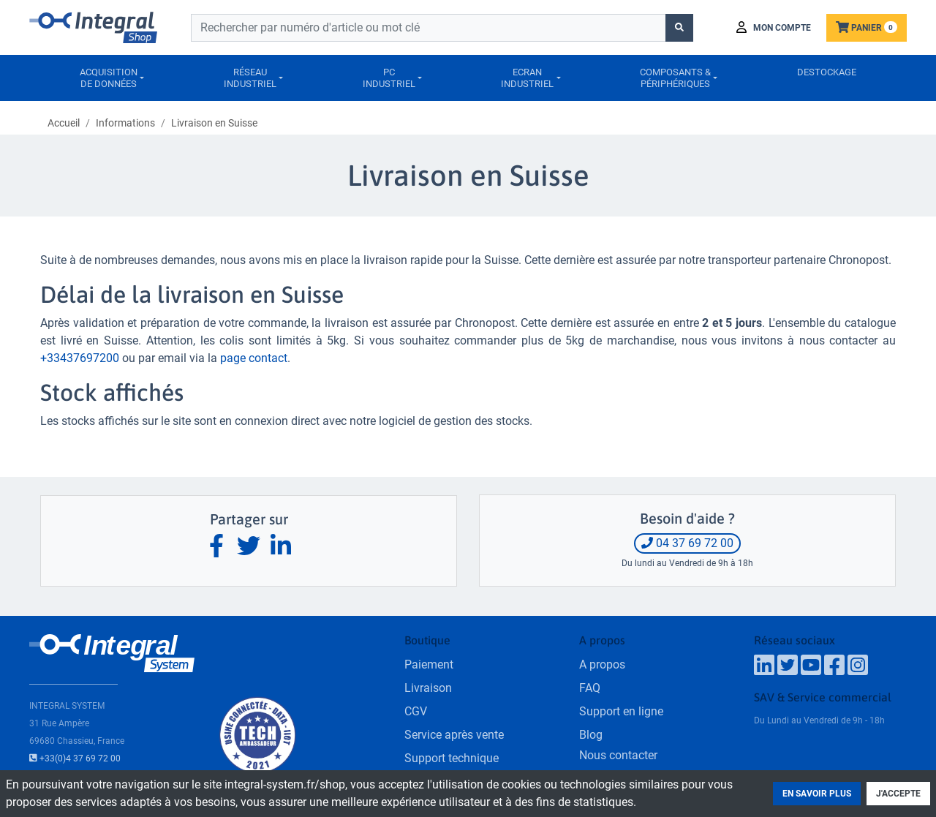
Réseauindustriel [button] (250, 78)
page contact (253, 358)
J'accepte (898, 793)
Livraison (428, 688)
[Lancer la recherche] (679, 28)
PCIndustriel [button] (389, 78)
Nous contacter (618, 755)
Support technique (451, 758)
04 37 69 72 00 (687, 543)
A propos (602, 664)
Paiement (428, 664)
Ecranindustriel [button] (527, 78)
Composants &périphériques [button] (675, 78)
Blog (591, 735)
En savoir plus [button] (816, 793)
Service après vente (454, 735)
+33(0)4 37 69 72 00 (75, 758)
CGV (415, 711)
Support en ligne (621, 711)
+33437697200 (79, 358)
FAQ (589, 688)
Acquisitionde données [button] (108, 78)
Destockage (826, 72)
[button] (773, 28)
